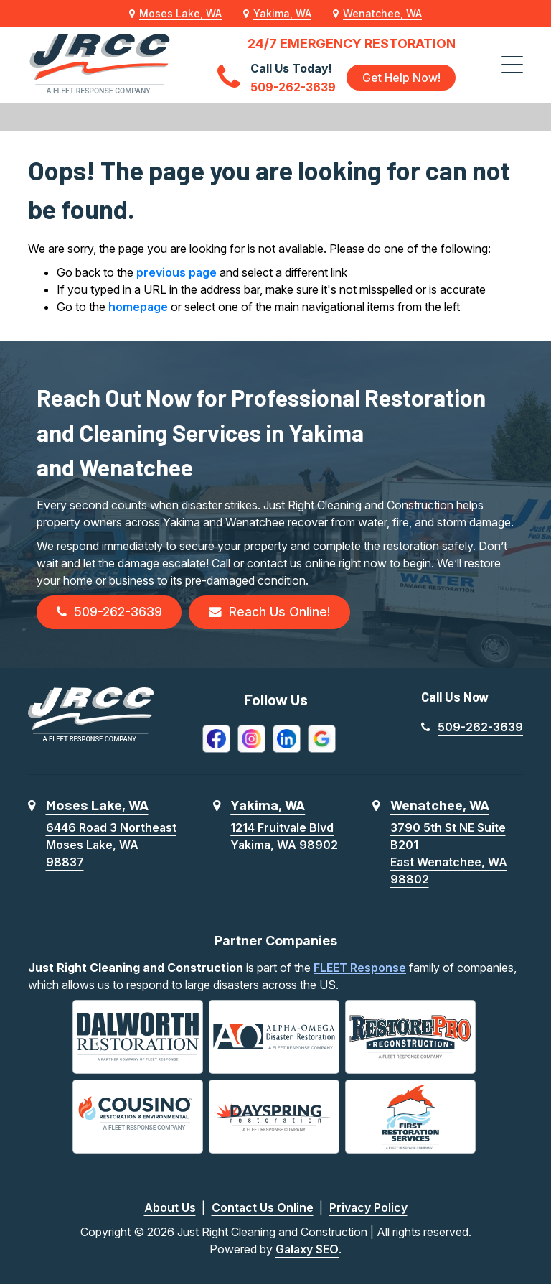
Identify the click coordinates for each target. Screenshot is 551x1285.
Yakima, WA (282, 13)
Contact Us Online (263, 1209)
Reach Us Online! (275, 613)
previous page (176, 272)
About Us (170, 1209)
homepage (138, 307)
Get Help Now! (401, 77)
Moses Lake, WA (180, 13)
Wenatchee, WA (382, 13)
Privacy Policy (368, 1209)
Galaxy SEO (307, 1250)
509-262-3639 (111, 613)
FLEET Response (360, 968)
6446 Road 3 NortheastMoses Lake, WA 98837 (111, 845)
